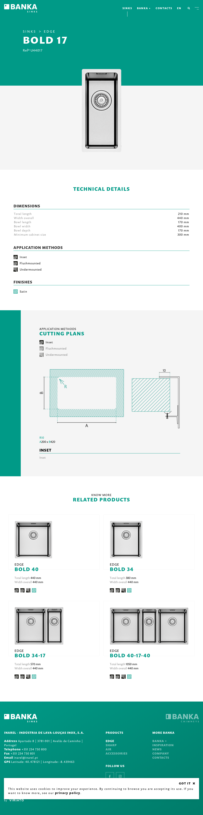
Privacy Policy (68, 792)
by (14, 800)
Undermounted (53, 355)
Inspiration (163, 745)
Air (108, 749)
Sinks (127, 8)
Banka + (144, 8)
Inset (46, 342)
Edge (50, 31)
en (180, 8)
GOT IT (185, 783)
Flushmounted (53, 348)
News (157, 749)
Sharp (111, 745)
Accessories (116, 753)
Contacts (164, 8)
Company (160, 753)
